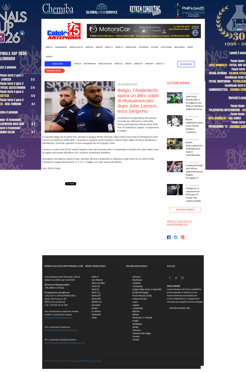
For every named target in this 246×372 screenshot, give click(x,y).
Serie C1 (109, 47)
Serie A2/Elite (105, 63)
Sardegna (137, 324)
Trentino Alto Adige (141, 333)
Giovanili (144, 47)
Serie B (99, 47)
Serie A (49, 47)
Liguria (135, 305)
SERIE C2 (119, 47)
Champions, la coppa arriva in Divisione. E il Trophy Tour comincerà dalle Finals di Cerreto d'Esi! (193, 197)
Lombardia (137, 308)
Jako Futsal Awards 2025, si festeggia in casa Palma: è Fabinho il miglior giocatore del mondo (194, 104)
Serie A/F (138, 63)
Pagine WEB (186, 64)
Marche (136, 311)
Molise (135, 314)
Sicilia (135, 327)
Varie (190, 47)
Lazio (135, 302)
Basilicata (137, 280)
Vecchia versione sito (179, 308)
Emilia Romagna (140, 292)
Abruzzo (136, 277)
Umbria (135, 336)
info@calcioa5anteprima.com (58, 317)
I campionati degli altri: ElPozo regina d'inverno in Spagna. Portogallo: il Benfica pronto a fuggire (194, 174)
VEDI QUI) (69, 140)
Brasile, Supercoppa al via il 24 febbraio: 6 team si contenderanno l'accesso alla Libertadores (194, 152)
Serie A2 (89, 47)
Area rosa (131, 47)
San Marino (61, 47)
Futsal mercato (139, 299)
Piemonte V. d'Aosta (142, 317)
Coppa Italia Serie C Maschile (146, 289)
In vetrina (166, 47)
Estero (154, 47)
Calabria (136, 283)
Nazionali (179, 47)
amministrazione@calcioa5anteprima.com (65, 342)
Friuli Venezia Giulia (142, 295)
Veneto (135, 339)
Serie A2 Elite (76, 47)
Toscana (136, 330)
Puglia (135, 321)
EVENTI (49, 56)
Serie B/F (149, 63)
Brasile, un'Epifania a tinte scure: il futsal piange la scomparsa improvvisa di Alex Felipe (194, 129)
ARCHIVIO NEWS (185, 209)
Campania (137, 286)
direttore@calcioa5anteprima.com (61, 330)
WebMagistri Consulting (91, 361)
